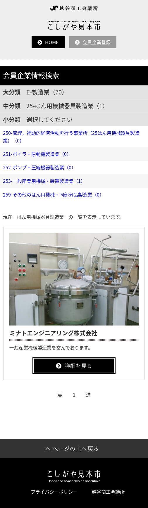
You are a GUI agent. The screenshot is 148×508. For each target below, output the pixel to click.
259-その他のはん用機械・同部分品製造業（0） (53, 194)
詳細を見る (78, 365)
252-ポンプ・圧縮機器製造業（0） (39, 167)
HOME (52, 42)
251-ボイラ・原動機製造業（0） (37, 153)
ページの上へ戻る (75, 448)
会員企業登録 (96, 42)
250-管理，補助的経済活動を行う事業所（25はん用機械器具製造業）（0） (71, 136)
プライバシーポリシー (54, 491)
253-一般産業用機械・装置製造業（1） (44, 180)
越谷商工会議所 (108, 491)
